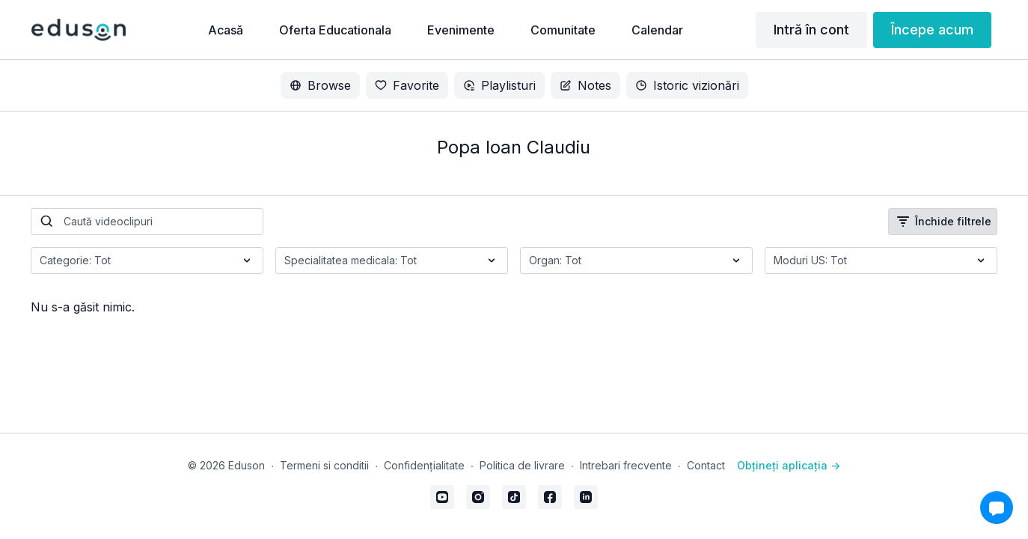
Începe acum (932, 29)
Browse (320, 85)
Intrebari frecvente (626, 465)
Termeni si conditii (324, 465)
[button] (996, 507)
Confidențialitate (424, 465)
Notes (585, 85)
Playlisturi (499, 85)
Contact (706, 465)
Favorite (407, 85)
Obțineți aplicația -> (788, 465)
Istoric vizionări (687, 85)
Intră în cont (811, 29)
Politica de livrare (522, 465)
